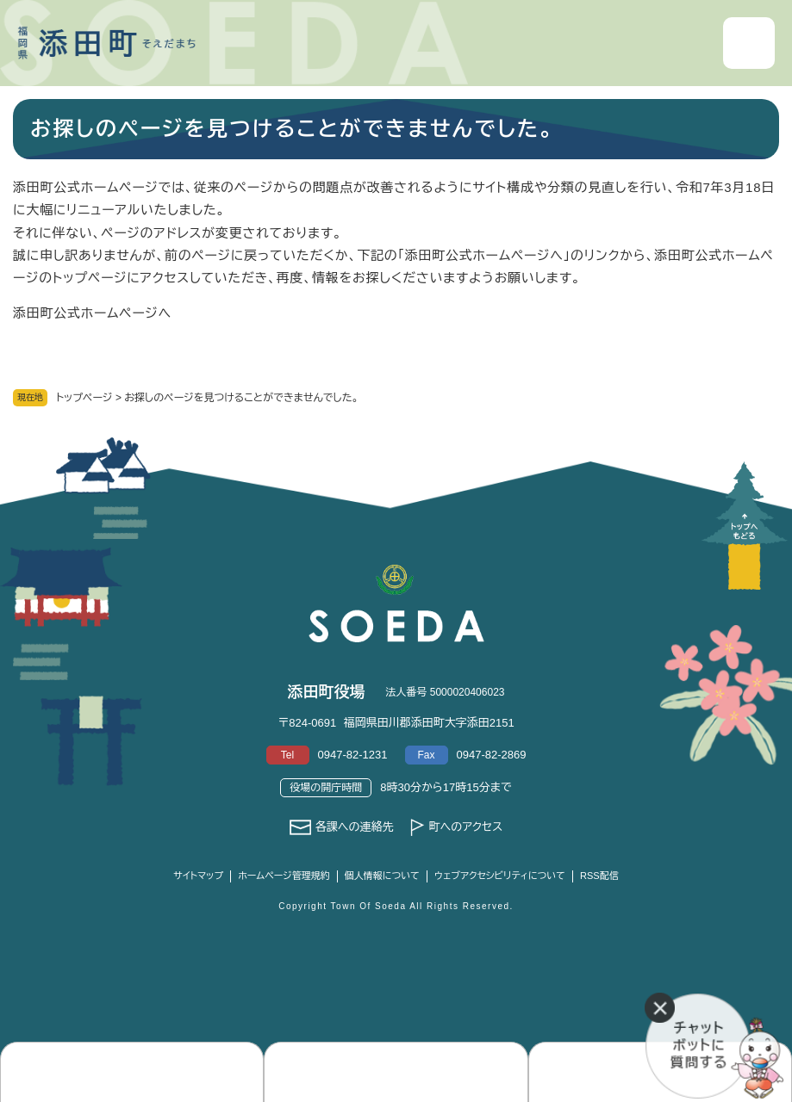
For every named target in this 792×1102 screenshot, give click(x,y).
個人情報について (382, 875)
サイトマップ (198, 875)
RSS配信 (599, 875)
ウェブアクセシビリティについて (499, 875)
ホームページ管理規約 (284, 875)
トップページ (84, 398)
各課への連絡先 (354, 826)
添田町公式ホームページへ (92, 313)
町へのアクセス (465, 826)
